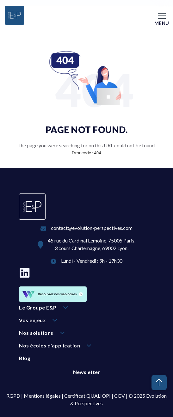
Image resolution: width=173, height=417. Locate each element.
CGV (119, 396)
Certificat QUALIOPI (87, 396)
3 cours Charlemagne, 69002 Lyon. (91, 248)
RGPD (13, 396)
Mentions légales (42, 396)
